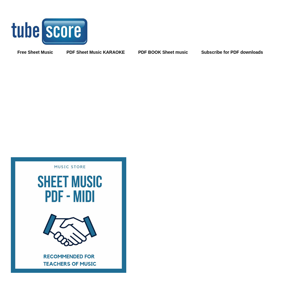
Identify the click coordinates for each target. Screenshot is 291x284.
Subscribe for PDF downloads (232, 52)
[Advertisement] (145, 104)
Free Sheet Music (35, 52)
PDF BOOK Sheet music (163, 52)
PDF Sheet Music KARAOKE (95, 52)
